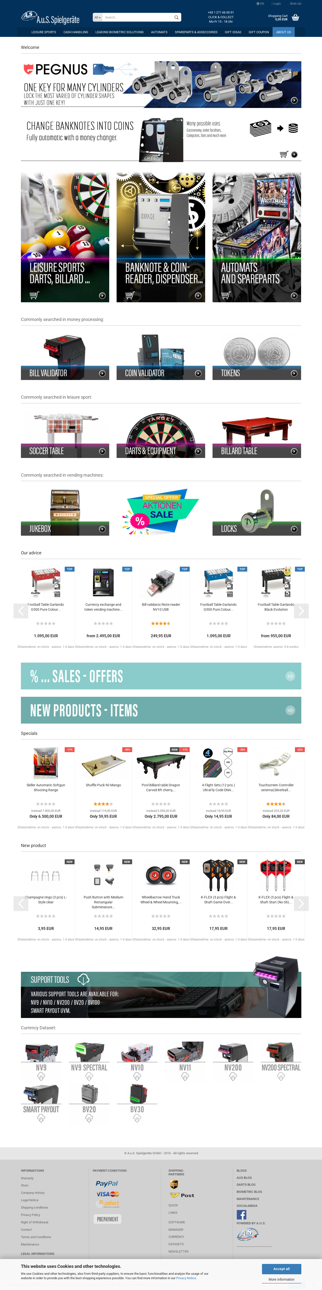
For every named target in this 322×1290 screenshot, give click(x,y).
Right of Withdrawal (34, 1222)
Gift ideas (233, 32)
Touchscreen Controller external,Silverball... (276, 787)
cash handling (75, 32)
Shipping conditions (34, 1207)
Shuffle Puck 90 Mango (103, 785)
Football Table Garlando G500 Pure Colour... (46, 607)
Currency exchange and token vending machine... (103, 607)
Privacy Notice (186, 1278)
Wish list (294, 3)
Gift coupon (259, 32)
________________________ (254, 1245)
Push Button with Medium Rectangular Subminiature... (103, 902)
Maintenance (30, 1244)
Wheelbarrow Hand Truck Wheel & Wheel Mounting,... (161, 899)
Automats (159, 32)
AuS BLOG (244, 1178)
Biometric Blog (249, 1192)
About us (283, 32)
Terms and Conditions (36, 1237)
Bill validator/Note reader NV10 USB (161, 607)
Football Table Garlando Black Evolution (276, 607)
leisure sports (43, 32)
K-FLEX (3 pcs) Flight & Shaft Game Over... (218, 899)
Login (276, 3)
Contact (26, 1229)
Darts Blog (246, 1184)
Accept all (281, 1269)
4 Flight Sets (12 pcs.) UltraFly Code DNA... (218, 787)
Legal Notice (29, 1200)
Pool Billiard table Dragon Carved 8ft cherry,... (161, 787)
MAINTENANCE (248, 1199)
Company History (33, 1193)
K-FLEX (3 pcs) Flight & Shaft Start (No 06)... (276, 899)
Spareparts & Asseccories (196, 32)
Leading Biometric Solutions (119, 32)
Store (24, 1185)
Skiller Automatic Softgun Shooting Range (46, 787)
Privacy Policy (30, 1215)
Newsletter (178, 1251)
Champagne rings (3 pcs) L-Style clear (46, 899)
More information (281, 1279)
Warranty (27, 1178)
